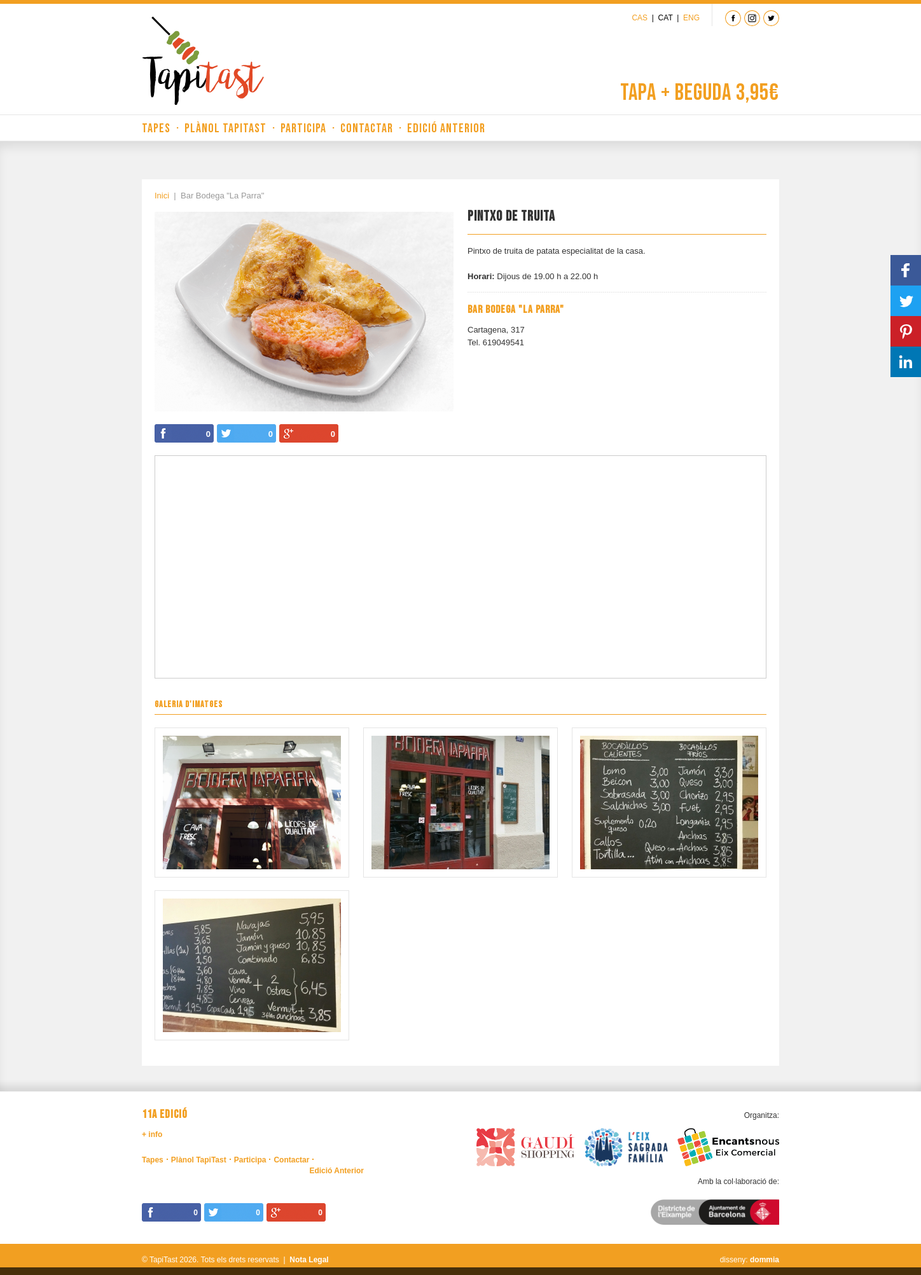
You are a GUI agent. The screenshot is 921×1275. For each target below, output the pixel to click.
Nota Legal (308, 1259)
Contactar (366, 128)
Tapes (156, 128)
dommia (764, 1259)
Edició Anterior (446, 128)
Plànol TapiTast (225, 128)
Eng (691, 17)
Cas (639, 17)
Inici (162, 195)
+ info (152, 1134)
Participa (303, 128)
